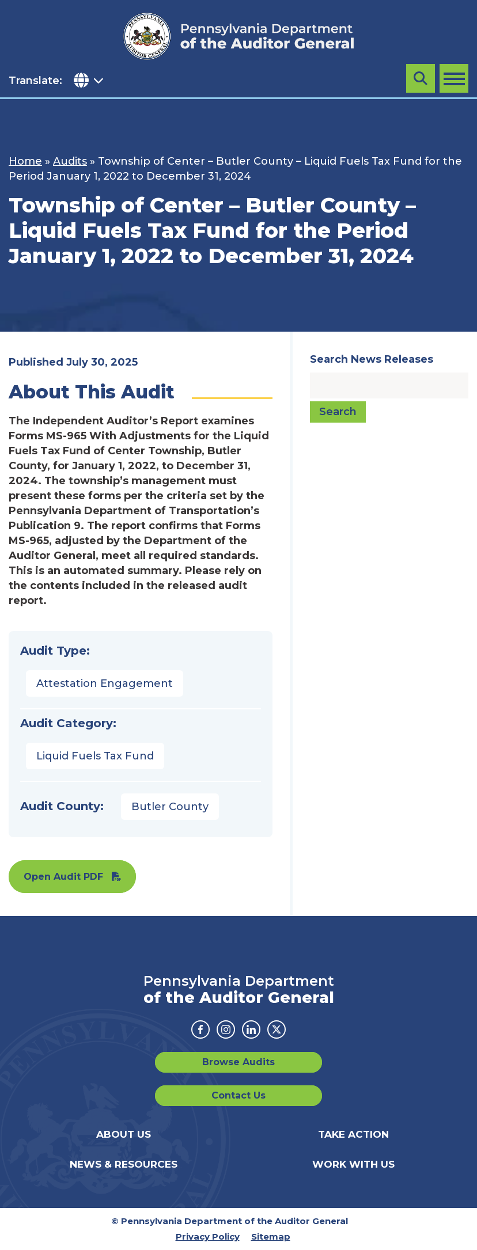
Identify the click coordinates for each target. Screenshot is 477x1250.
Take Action (353, 1134)
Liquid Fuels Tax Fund (95, 756)
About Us (123, 1134)
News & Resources (123, 1164)
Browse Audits (238, 1062)
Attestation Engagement (104, 683)
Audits (70, 161)
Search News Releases (371, 359)
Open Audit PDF (63, 876)
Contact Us (238, 1095)
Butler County (170, 806)
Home (25, 161)
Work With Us (353, 1164)
